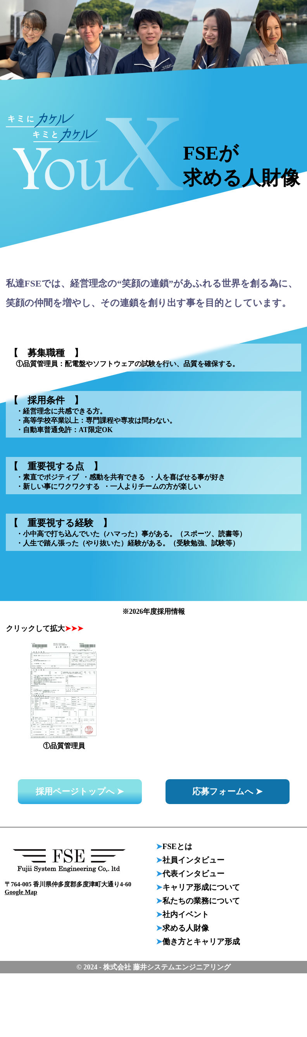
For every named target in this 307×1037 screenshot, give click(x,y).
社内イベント (185, 914)
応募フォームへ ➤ (227, 791)
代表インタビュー (193, 873)
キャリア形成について (201, 887)
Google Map (21, 892)
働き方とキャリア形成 (201, 941)
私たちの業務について (201, 900)
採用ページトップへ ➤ (80, 791)
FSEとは (177, 846)
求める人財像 (185, 928)
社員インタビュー (193, 860)
